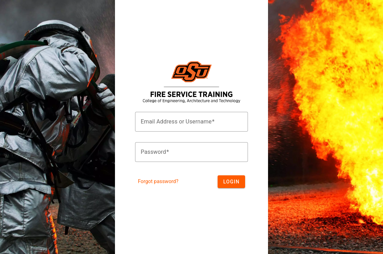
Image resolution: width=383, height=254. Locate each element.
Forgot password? (158, 182)
